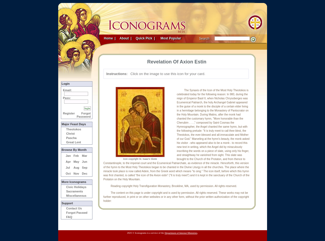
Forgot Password (84, 115)
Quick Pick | (145, 38)
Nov (76, 173)
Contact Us (74, 208)
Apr (68, 161)
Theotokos (73, 129)
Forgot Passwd (77, 212)
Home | (110, 38)
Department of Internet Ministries (181, 233)
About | (125, 38)
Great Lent (73, 142)
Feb (76, 155)
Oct (68, 173)
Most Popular (171, 38)
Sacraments (74, 191)
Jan (68, 155)
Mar (84, 155)
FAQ (69, 217)
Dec (84, 173)
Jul (68, 167)
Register (69, 113)
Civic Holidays (76, 187)
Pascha (71, 138)
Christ (70, 133)
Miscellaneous (76, 195)
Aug (76, 167)
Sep (84, 167)
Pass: (67, 98)
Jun (84, 161)
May (76, 161)
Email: (67, 90)
